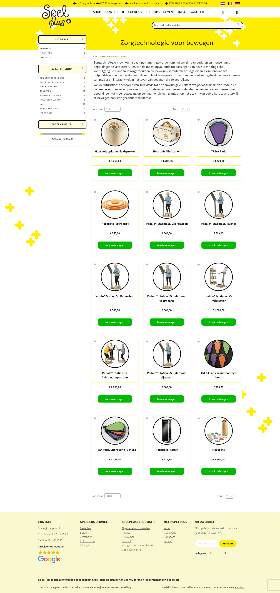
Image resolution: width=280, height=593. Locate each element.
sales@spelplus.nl (49, 528)
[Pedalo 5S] (62, 48)
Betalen (84, 532)
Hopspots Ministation (167, 151)
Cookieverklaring (132, 549)
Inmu (167, 528)
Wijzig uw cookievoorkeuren (138, 545)
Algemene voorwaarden (136, 528)
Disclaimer (128, 537)
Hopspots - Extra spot (115, 224)
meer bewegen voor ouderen (113, 56)
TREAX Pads (218, 151)
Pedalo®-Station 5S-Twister (218, 224)
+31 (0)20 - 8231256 (51, 540)
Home (94, 56)
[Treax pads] (62, 52)
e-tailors (239, 587)
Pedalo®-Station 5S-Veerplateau (167, 224)
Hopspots (218, 450)
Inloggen (85, 545)
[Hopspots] (62, 57)
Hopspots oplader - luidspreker (115, 151)
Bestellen (85, 528)
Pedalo (168, 541)
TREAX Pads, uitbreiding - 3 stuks (115, 450)
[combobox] (197, 25)
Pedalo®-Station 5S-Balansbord (114, 296)
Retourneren (87, 541)
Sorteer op (97, 109)
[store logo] (56, 16)
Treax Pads (170, 532)
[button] (95, 120)
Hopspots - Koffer (167, 450)
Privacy (126, 532)
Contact (126, 541)
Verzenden (86, 537)
